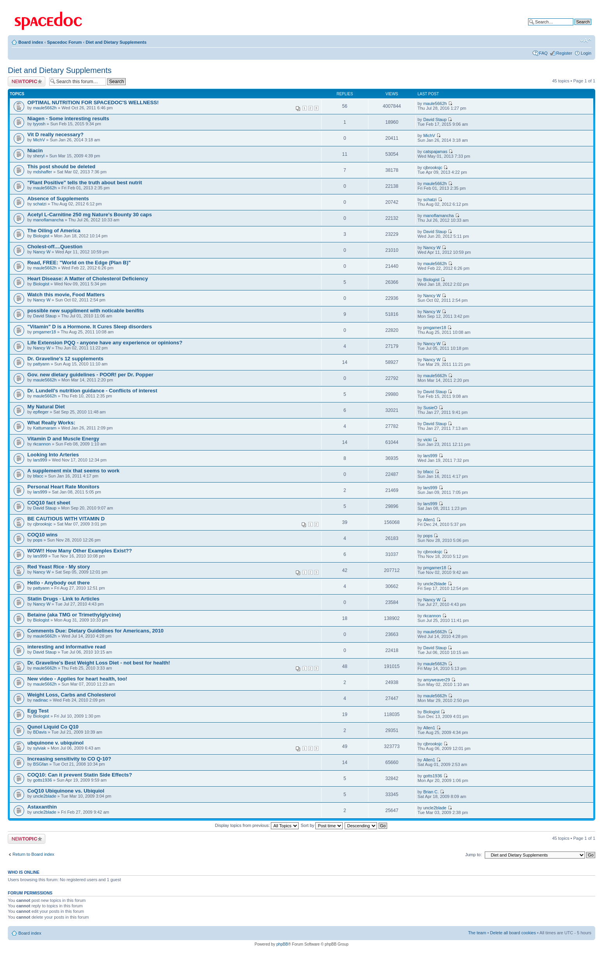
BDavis (40, 732)
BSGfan (40, 764)
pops (38, 540)
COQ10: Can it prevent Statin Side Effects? (79, 775)
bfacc (38, 476)
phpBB (282, 944)
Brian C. (431, 791)
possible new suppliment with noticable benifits (85, 311)
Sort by (322, 825)
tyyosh (39, 123)
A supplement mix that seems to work (73, 471)
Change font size (585, 40)
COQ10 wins (42, 535)
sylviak (39, 748)
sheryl (38, 155)
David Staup (434, 119)
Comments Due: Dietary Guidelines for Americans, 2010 (95, 631)
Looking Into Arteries (53, 455)
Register (564, 53)
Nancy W (42, 251)
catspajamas (435, 151)
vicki (427, 439)
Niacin (35, 150)
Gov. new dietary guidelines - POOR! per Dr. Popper (90, 375)
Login (586, 53)
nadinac (40, 700)
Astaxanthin (42, 807)
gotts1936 (42, 780)
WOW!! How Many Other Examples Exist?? (79, 551)
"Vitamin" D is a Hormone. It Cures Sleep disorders (89, 327)
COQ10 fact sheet (48, 503)
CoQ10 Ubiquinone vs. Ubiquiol (65, 791)
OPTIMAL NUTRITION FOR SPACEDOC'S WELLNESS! (93, 102)
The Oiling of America (53, 230)
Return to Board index (33, 854)
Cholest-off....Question (54, 246)
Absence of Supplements (58, 198)
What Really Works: (51, 423)
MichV (39, 139)
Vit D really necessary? (55, 134)
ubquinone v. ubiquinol (55, 743)
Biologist (41, 235)
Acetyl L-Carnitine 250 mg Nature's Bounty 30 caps (89, 214)
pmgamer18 (44, 332)
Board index (30, 42)
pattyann (41, 364)
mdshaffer (42, 171)
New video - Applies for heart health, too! (77, 679)
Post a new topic (26, 81)
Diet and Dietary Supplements (115, 42)
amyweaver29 (436, 679)
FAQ (543, 53)
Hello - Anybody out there (58, 583)
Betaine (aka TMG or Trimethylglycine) (74, 615)
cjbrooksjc (432, 167)
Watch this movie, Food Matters (66, 294)
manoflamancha (48, 219)
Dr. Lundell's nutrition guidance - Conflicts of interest (92, 391)
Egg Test (38, 711)
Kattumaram (45, 428)
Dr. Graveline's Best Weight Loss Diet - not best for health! (98, 663)
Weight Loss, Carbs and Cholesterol (71, 695)
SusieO (430, 407)
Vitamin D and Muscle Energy (63, 439)
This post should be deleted (61, 166)
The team (477, 932)
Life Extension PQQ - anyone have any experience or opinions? (104, 343)
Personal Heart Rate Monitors (63, 487)
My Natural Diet (46, 407)
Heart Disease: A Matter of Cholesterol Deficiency (87, 278)
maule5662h (45, 107)
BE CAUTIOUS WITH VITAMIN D (66, 519)
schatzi (39, 203)
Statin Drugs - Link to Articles (63, 599)
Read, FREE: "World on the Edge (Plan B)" (79, 262)
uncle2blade (434, 583)
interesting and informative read (66, 647)
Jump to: (473, 854)
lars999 (40, 460)
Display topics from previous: (257, 825)
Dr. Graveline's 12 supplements (65, 359)
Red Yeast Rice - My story (58, 567)
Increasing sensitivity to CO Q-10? (69, 759)
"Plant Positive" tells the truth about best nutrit (84, 182)
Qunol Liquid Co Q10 (52, 727)
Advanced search (574, 27)
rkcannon (42, 444)
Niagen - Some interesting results (68, 118)
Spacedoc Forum (64, 42)
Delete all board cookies (513, 932)
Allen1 (429, 519)
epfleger (41, 412)
